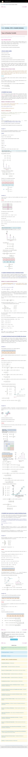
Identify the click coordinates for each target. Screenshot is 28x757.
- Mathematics (8, 663)
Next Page (24, 6)
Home (2, 4)
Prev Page (3, 6)
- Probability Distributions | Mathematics (11, 666)
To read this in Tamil (14, 639)
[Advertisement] (14, 16)
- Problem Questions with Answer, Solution (13, 670)
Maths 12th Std (6, 4)
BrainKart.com (8, 1)
